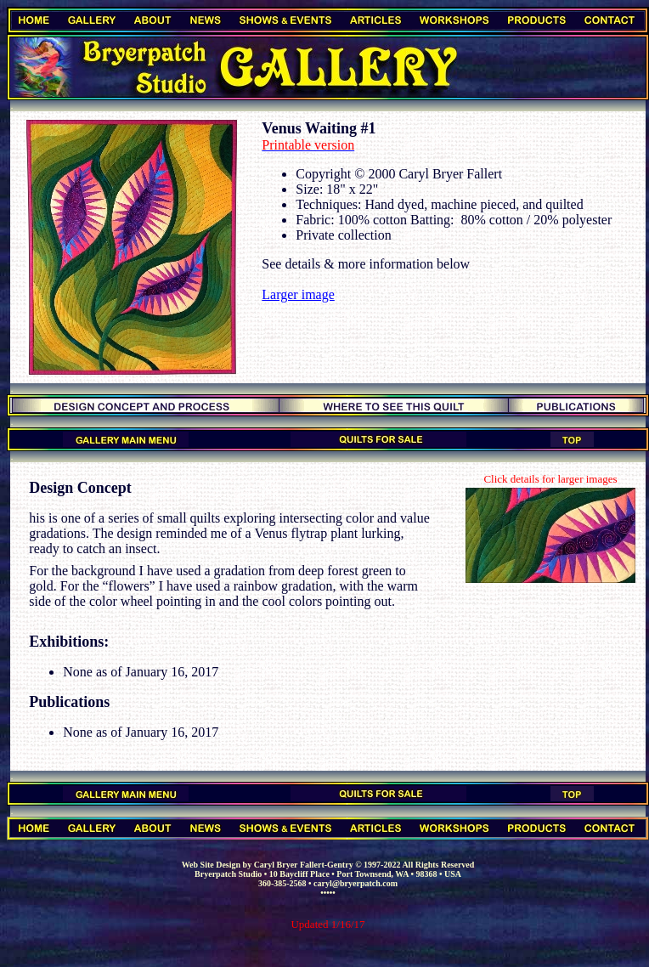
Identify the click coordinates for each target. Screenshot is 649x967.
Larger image (298, 294)
